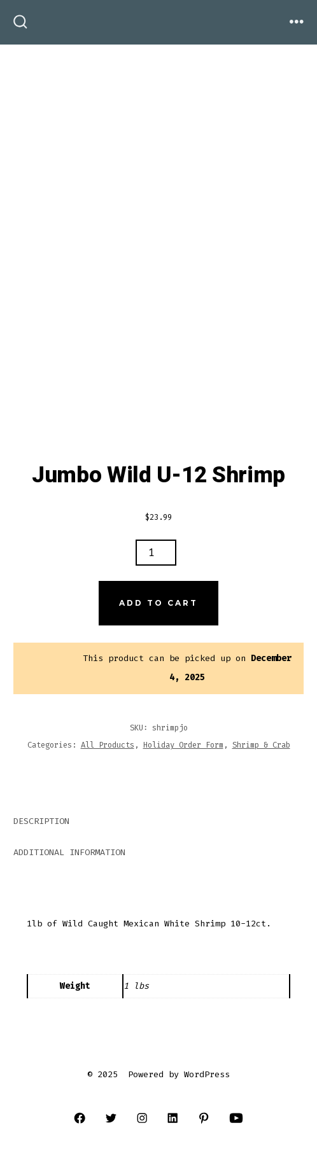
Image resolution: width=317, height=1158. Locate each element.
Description (41, 821)
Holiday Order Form (183, 745)
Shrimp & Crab (261, 745)
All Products (107, 745)
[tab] (148, 822)
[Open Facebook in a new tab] (80, 1118)
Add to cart (158, 603)
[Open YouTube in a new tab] (236, 1118)
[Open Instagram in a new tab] (142, 1118)
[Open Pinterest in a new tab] (204, 1118)
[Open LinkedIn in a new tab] (173, 1118)
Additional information (69, 852)
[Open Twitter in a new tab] (111, 1118)
